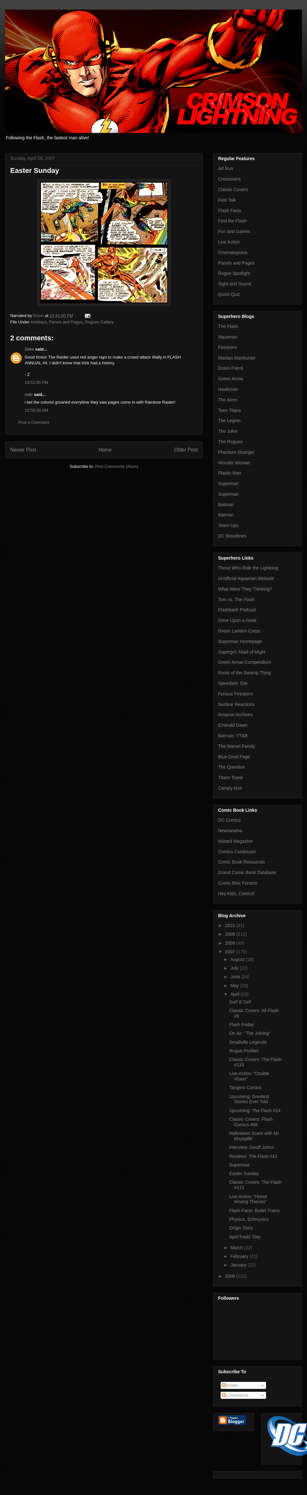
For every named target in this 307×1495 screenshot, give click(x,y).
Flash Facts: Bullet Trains (254, 1210)
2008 (230, 943)
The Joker (228, 431)
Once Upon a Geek (237, 620)
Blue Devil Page (234, 756)
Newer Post (23, 450)
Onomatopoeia (233, 252)
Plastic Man (229, 473)
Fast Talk (227, 200)
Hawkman (228, 389)
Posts (230, 1385)
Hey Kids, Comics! (236, 893)
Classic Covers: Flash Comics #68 (250, 1122)
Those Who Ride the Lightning (248, 567)
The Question (231, 767)
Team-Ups (228, 525)
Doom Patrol (230, 368)
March (237, 1247)
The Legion (229, 420)
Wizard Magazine (235, 841)
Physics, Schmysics (249, 1219)
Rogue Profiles (244, 1050)
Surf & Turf (240, 1001)
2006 (230, 1276)
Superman (228, 483)
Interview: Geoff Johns (251, 1147)
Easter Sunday (244, 1173)
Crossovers (229, 179)
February (239, 1256)
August (237, 959)
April (235, 994)
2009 (230, 934)
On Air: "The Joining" (250, 1033)
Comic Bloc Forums (237, 883)
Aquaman (227, 336)
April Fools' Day (245, 1236)
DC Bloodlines (232, 535)
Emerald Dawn (233, 725)
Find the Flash (232, 220)
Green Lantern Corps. (239, 630)
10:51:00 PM (36, 382)
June (235, 976)
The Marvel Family (236, 746)
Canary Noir (230, 788)
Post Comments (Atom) (116, 466)
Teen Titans (229, 410)
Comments (235, 1395)
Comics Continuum (237, 851)
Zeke (29, 349)
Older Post (186, 450)
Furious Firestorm (235, 693)
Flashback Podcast (237, 609)
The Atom (227, 399)
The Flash (228, 326)
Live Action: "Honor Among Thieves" (248, 1199)
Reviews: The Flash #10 (253, 1156)
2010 (230, 925)
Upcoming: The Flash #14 (254, 1110)
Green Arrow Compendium (244, 662)
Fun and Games (234, 231)
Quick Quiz (229, 294)
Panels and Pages (66, 322)
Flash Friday (241, 1024)
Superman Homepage (240, 641)
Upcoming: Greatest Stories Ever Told (249, 1099)
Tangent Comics (245, 1087)
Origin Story (241, 1227)
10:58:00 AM (36, 410)
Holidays (39, 322)
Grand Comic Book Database (247, 872)
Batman (225, 504)
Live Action (229, 241)
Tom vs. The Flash (236, 599)
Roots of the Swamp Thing (244, 672)
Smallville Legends (248, 1042)
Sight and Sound (234, 283)
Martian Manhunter (237, 357)
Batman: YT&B (233, 735)
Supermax (239, 1164)
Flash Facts (229, 210)
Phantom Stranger (236, 452)
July (235, 968)
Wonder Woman (234, 462)
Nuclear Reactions (236, 704)
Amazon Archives (235, 714)
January (239, 1264)
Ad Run (225, 168)
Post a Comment (33, 422)
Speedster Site (233, 683)
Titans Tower (230, 777)
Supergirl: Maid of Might (241, 652)
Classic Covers (233, 189)
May (235, 985)
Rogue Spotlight (234, 273)
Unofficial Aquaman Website (246, 578)
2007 (230, 951)
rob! (29, 394)
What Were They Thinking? (245, 589)
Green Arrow (230, 378)
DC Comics (229, 820)
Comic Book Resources (241, 861)
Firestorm (227, 347)
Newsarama (230, 830)
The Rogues (230, 441)
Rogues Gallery (99, 322)
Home (105, 450)
